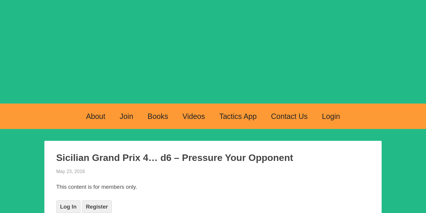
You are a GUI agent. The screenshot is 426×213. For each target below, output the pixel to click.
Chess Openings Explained (213, 60)
